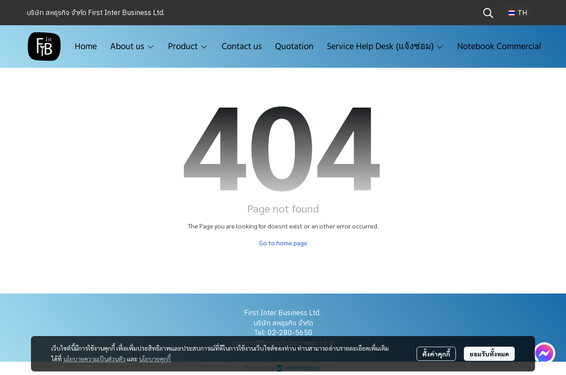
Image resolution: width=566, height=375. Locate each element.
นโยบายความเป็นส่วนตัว (94, 359)
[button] (488, 12)
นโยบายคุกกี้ (155, 359)
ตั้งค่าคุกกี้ (436, 354)
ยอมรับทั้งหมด (489, 354)
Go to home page (283, 243)
